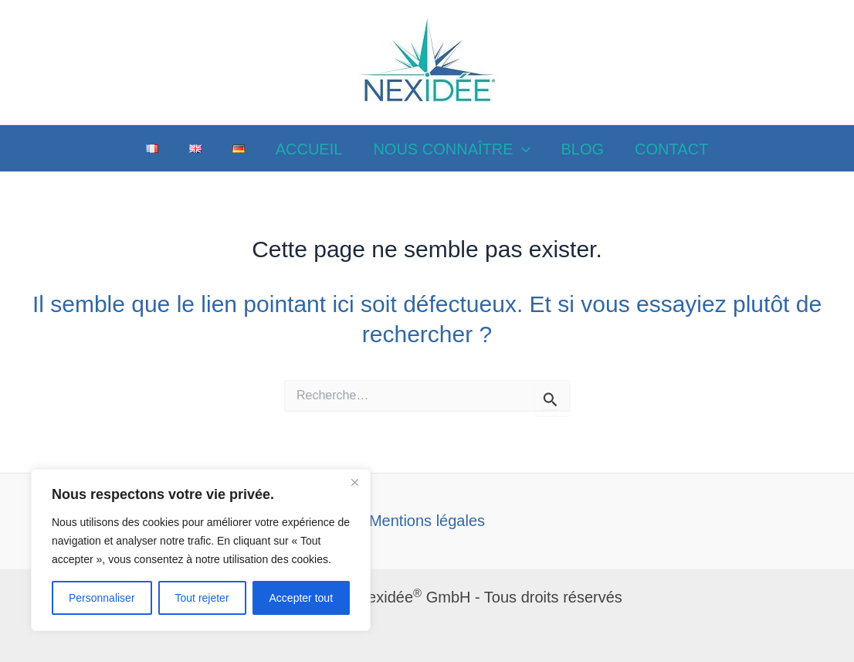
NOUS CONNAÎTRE (451, 149)
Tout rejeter (202, 598)
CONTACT (671, 149)
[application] (521, 149)
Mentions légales (427, 520)
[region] (201, 550)
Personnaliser (102, 598)
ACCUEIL (309, 149)
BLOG (583, 149)
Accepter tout (301, 598)
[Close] (354, 482)
